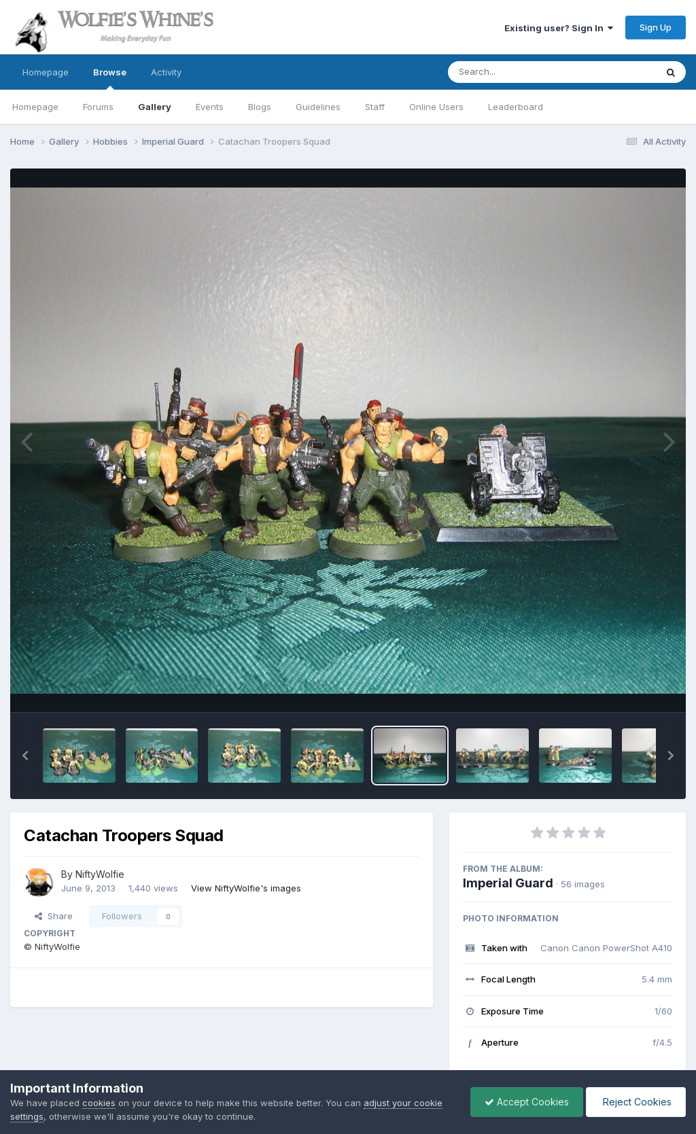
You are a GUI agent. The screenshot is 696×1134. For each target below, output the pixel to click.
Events (210, 106)
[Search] (515, 72)
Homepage (45, 72)
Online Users (436, 106)
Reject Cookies (636, 1102)
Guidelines (318, 106)
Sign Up (656, 27)
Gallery (154, 106)
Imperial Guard (508, 883)
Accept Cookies (527, 1102)
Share (54, 915)
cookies (99, 1102)
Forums (98, 106)
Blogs (259, 106)
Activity (166, 72)
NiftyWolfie (99, 874)
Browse (109, 78)
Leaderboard (515, 106)
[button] (25, 755)
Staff (375, 106)
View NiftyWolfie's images (246, 888)
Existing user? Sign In (558, 27)
